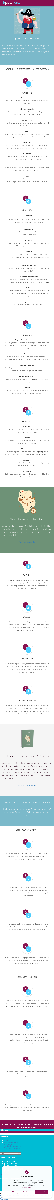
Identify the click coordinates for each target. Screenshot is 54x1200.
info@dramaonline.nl (13, 1167)
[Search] (19, 1153)
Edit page (4, 1195)
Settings (23, 1195)
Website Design (34, 1195)
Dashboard (14, 1195)
